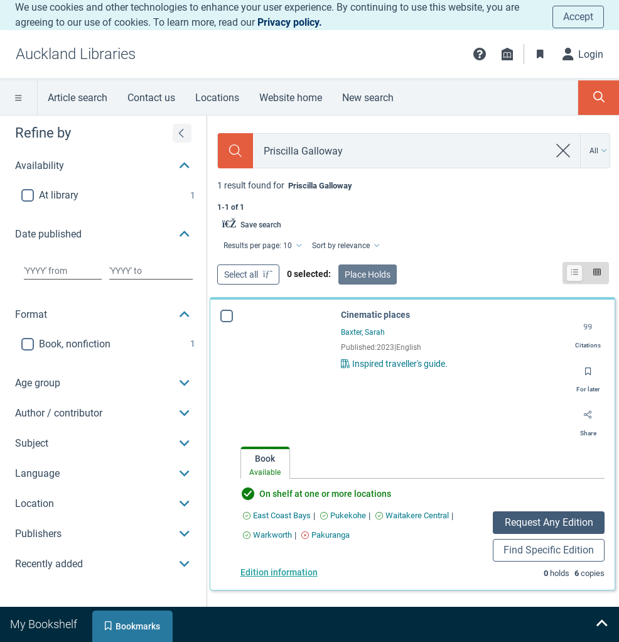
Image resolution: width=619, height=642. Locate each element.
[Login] (583, 54)
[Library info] (507, 54)
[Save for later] (588, 376)
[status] (413, 195)
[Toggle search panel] (598, 97)
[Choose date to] (151, 271)
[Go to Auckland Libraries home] (75, 54)
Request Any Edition (549, 522)
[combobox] (401, 151)
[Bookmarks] (540, 54)
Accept (578, 17)
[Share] (588, 420)
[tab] (265, 463)
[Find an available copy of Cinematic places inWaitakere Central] (412, 515)
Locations (217, 98)
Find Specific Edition (548, 550)
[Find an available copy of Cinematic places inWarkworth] (267, 534)
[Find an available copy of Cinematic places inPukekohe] (343, 515)
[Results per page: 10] (261, 245)
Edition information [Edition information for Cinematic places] (279, 572)
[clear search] (563, 151)
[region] (103, 347)
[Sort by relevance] (345, 245)
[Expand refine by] (182, 133)
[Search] (235, 151)
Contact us (151, 98)
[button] (479, 54)
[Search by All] (598, 150)
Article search (77, 98)
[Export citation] (588, 332)
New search (368, 98)
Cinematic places (375, 315)
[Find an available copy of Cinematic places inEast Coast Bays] (276, 515)
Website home (290, 98)
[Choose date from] (63, 271)
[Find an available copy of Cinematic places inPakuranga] (325, 534)
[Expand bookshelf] (601, 624)
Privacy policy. (289, 22)
